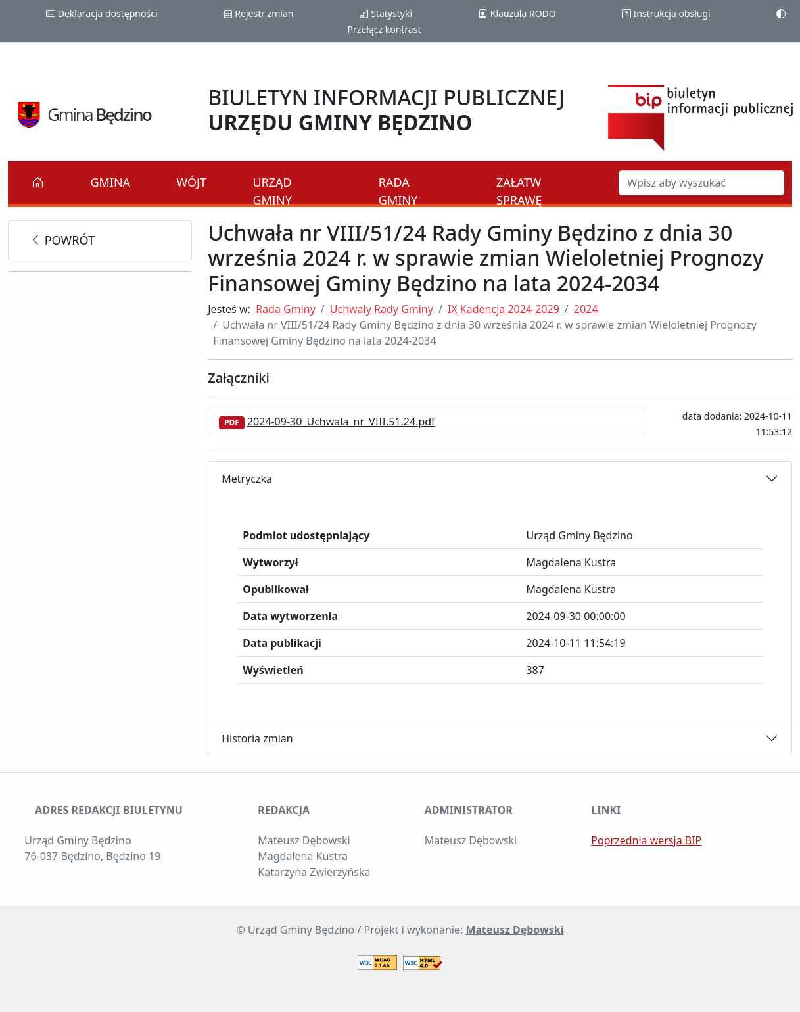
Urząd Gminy (271, 191)
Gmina (110, 182)
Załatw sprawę (519, 191)
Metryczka (247, 478)
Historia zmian (257, 738)
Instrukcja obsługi (666, 13)
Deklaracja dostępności (101, 13)
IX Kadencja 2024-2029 (503, 309)
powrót (62, 240)
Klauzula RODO (517, 13)
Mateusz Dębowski (514, 930)
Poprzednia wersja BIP (646, 840)
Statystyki (386, 13)
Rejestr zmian (259, 13)
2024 (586, 309)
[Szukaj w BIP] (701, 182)
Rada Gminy (398, 191)
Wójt (192, 182)
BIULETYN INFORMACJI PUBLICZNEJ (386, 109)
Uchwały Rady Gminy (381, 309)
